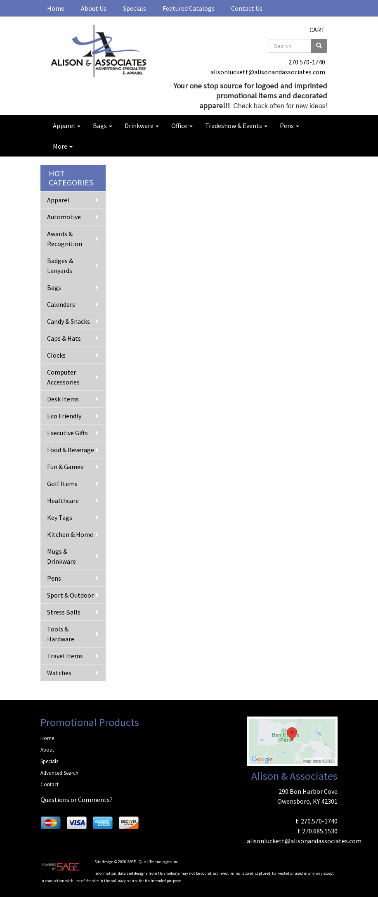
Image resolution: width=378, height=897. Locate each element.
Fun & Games (65, 467)
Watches (59, 673)
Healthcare (63, 500)
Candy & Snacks (68, 321)
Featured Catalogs (189, 8)
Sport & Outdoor (70, 595)
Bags (102, 125)
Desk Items (63, 399)
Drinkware (142, 125)
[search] (319, 46)
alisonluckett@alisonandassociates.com (267, 72)
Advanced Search (59, 772)
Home (55, 8)
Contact (49, 784)
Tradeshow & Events (236, 125)
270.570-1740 (306, 62)
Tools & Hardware (60, 634)
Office (182, 125)
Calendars (61, 304)
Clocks (56, 355)
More (63, 146)
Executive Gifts (67, 433)
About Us (93, 8)
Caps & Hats (64, 338)
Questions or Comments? (76, 799)
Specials (134, 8)
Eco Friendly (64, 416)
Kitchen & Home (70, 534)
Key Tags (59, 517)
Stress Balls (63, 612)
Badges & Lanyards (60, 265)
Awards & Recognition (64, 239)
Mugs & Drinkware (61, 556)
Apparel (66, 125)
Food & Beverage (70, 450)
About (47, 749)
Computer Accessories (63, 377)
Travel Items (65, 656)
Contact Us (246, 8)
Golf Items (62, 483)
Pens (289, 125)
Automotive (64, 217)
